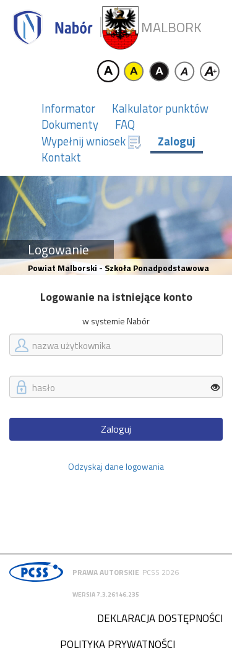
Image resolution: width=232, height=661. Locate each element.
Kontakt (61, 157)
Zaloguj (176, 141)
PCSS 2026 (160, 572)
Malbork (171, 27)
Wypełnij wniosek (91, 141)
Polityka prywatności (117, 644)
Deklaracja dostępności (160, 618)
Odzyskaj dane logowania (116, 466)
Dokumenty (69, 124)
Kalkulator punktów (160, 108)
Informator (68, 108)
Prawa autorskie (105, 572)
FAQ (125, 124)
